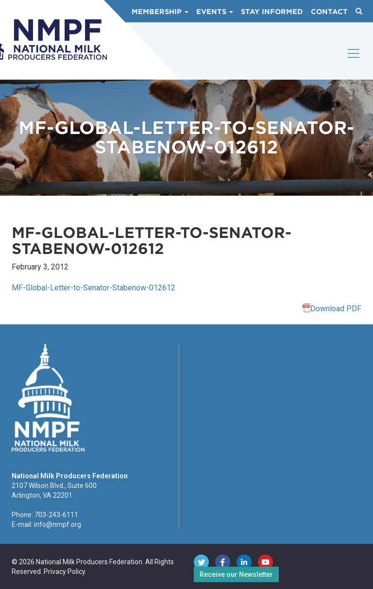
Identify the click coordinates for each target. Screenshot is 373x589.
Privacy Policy (64, 571)
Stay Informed (272, 12)
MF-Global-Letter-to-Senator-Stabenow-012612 (93, 287)
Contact (329, 12)
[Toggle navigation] (354, 62)
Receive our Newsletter (236, 574)
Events (214, 12)
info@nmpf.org (57, 524)
